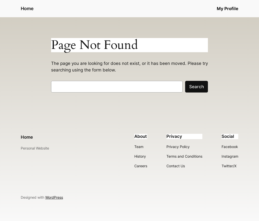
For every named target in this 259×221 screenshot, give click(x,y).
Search (196, 86)
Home (27, 8)
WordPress (54, 197)
